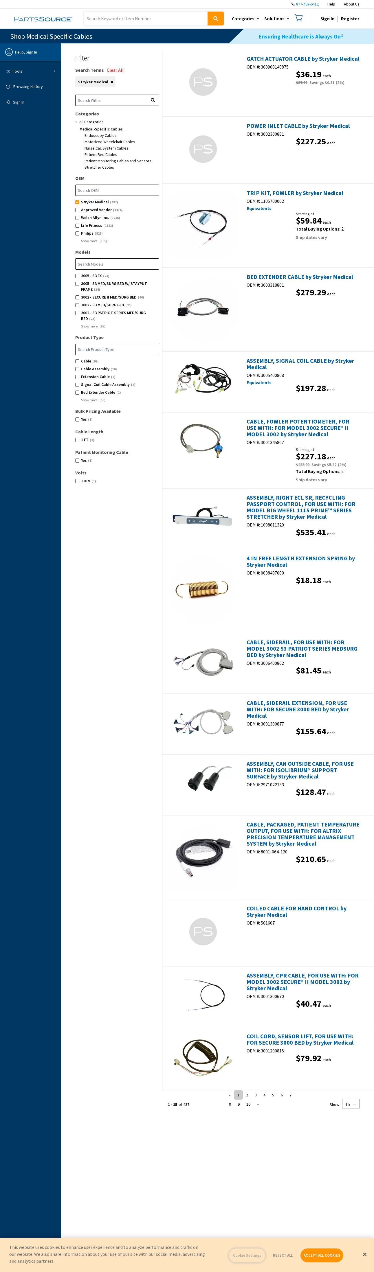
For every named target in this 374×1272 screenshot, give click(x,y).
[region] (187, 1255)
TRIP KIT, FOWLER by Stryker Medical (295, 193)
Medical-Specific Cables (101, 129)
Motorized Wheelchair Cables (110, 141)
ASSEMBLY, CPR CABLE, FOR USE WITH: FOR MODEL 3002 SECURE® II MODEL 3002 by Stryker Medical (303, 981)
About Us (352, 4)
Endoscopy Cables (101, 135)
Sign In (327, 18)
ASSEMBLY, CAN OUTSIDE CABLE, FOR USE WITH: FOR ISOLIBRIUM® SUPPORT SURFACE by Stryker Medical (300, 770)
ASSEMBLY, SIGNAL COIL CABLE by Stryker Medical (300, 364)
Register (350, 18)
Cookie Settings (247, 1255)
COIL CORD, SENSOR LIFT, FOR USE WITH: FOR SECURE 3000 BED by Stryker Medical (300, 1039)
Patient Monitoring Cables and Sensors (118, 160)
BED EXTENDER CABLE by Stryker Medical (300, 277)
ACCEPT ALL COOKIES (322, 1255)
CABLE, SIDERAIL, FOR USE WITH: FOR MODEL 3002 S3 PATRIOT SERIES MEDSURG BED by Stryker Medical (302, 648)
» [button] (258, 1104)
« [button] (230, 1095)
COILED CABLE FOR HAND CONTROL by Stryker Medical (296, 911)
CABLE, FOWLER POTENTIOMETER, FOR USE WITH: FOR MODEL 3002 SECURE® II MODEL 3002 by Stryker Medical (298, 427)
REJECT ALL (283, 1255)
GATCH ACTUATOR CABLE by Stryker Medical (303, 59)
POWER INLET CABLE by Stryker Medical (298, 126)
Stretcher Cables (99, 167)
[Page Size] (350, 1104)
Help (331, 4)
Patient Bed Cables (101, 154)
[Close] (364, 1254)
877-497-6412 (307, 4)
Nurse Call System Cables (107, 148)
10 (248, 1104)
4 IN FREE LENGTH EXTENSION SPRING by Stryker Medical (301, 561)
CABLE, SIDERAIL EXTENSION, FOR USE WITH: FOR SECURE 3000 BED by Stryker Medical (298, 709)
